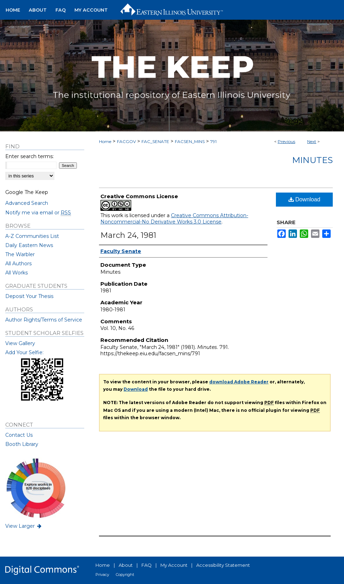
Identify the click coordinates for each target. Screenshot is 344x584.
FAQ (146, 565)
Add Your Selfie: (24, 352)
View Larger (23, 526)
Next (311, 141)
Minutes (312, 160)
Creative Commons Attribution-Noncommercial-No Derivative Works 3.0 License (174, 218)
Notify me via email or (38, 212)
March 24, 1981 (128, 235)
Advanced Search (26, 203)
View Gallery (20, 343)
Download (304, 199)
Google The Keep (26, 192)
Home (105, 141)
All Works (16, 273)
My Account (173, 565)
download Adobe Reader (239, 381)
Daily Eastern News (29, 245)
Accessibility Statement (223, 565)
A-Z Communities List (32, 236)
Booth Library (21, 444)
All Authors (18, 263)
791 (213, 141)
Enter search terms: (29, 156)
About (126, 565)
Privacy (102, 574)
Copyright (125, 574)
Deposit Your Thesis (29, 296)
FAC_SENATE (155, 141)
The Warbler (20, 254)
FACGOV (126, 141)
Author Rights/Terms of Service (43, 320)
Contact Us (19, 435)
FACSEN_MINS (190, 141)
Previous (286, 141)
